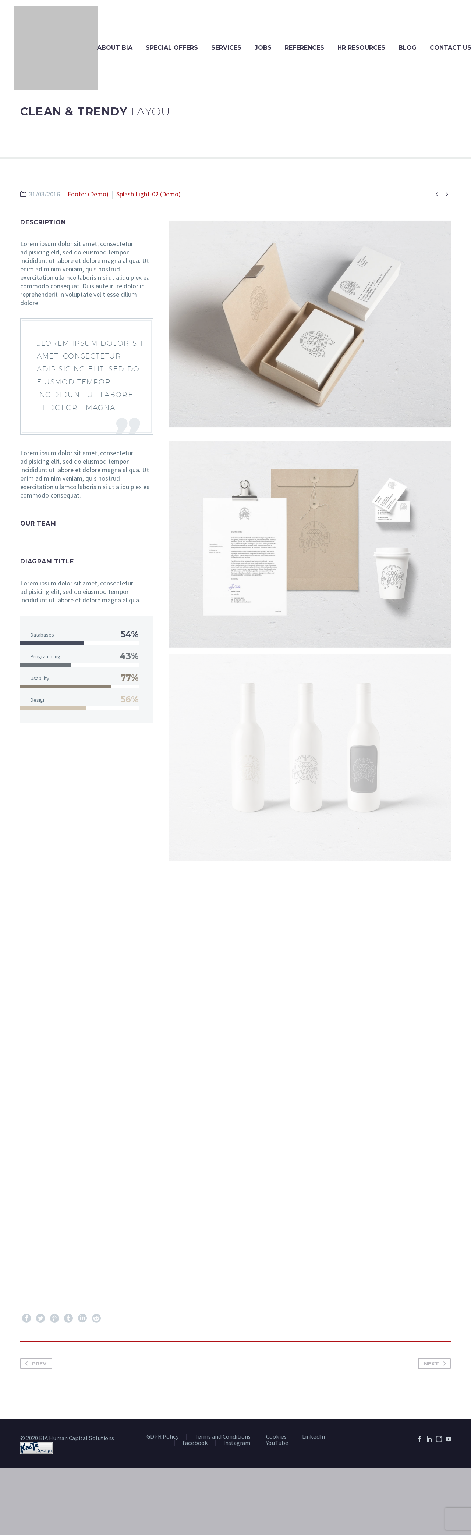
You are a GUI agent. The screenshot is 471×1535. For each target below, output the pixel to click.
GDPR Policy (162, 1437)
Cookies (276, 1437)
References (304, 47)
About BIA (114, 47)
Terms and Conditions (222, 1437)
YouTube (277, 1443)
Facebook (195, 1443)
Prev (34, 1363)
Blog (408, 47)
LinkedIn (313, 1437)
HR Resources (361, 47)
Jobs (263, 47)
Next (436, 1363)
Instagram (236, 1443)
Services (226, 47)
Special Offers (172, 47)
